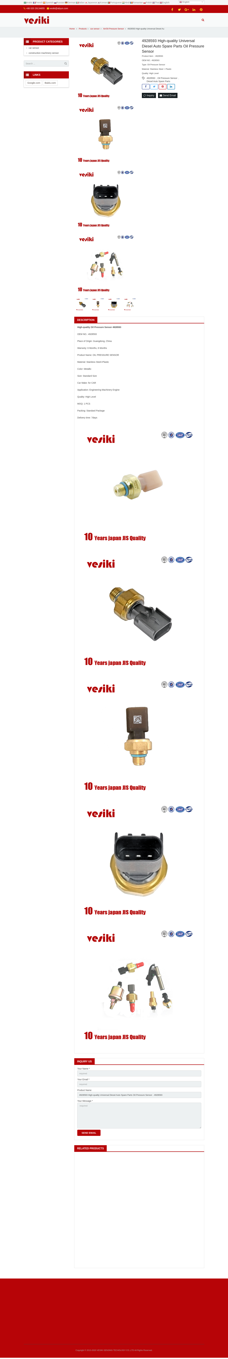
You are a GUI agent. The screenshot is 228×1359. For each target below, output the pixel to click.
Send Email (168, 99)
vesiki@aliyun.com (59, 8)
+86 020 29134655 (35, 8)
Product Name (84, 1094)
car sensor (34, 51)
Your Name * (83, 1072)
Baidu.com (50, 86)
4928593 (151, 81)
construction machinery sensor (44, 56)
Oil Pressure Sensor (167, 81)
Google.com (33, 86)
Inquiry (148, 99)
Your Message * (85, 1105)
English (184, 2)
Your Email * (83, 1083)
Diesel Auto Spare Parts (158, 84)
